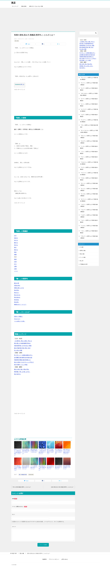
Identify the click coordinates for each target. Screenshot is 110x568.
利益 (26, 364)
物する (16, 249)
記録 (15, 268)
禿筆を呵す (17, 285)
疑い (22, 369)
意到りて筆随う (18, 316)
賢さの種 (16, 40)
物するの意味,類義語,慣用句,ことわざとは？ (58, 467)
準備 (15, 360)
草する (16, 245)
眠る (15, 348)
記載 (15, 266)
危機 (17, 357)
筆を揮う (16, 302)
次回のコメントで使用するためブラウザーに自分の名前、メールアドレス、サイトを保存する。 (38, 521)
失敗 (28, 357)
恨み (25, 369)
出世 (31, 357)
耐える (29, 360)
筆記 (15, 252)
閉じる (22, 84)
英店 (13, 2)
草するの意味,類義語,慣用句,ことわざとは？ (50, 467)
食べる (21, 345)
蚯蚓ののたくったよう (20, 304)
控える (16, 240)
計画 (19, 357)
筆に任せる (17, 295)
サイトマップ (15, 6)
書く (26, 341)
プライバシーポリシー (54, 559)
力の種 (81, 247)
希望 (15, 371)
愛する (16, 369)
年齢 (18, 348)
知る (29, 343)
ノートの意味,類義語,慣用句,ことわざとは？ (34, 467)
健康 (25, 343)
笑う (19, 374)
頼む (19, 362)
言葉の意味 (23, 6)
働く (26, 348)
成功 (24, 360)
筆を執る (16, 299)
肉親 (30, 345)
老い (19, 341)
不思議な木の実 (83, 264)
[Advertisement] (55, 19)
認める (16, 238)
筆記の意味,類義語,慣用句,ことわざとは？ (66, 467)
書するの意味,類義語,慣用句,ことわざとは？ (25, 467)
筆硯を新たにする (19, 288)
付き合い (26, 345)
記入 (15, 264)
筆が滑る (16, 290)
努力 (15, 364)
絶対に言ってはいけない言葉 (36, 6)
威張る (28, 355)
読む (18, 350)
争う (15, 355)
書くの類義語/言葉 (23, 474)
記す (15, 235)
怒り (19, 369)
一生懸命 (23, 355)
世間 (18, 345)
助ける (16, 362)
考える (30, 341)
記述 (15, 261)
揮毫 (15, 254)
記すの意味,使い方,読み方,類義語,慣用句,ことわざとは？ (17, 467)
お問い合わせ (64, 559)
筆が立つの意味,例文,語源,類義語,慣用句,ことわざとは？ (50, 451)
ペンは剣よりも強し (19, 321)
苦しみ (21, 371)
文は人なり (17, 318)
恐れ (28, 369)
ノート (16, 271)
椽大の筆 (16, 283)
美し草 (81, 260)
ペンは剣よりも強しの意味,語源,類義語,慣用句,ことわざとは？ (42, 451)
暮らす (19, 343)
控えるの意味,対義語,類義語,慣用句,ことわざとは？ (25, 451)
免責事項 (44, 559)
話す (29, 348)
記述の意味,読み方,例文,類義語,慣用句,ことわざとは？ (42, 467)
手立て (32, 362)
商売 (18, 360)
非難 (18, 364)
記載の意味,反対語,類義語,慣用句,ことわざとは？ (34, 451)
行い (31, 355)
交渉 (25, 357)
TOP (14, 553)
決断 (22, 357)
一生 (15, 341)
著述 (15, 259)
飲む (24, 348)
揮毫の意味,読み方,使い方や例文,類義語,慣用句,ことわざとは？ (66, 451)
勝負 (21, 360)
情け (15, 374)
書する (16, 242)
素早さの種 (82, 250)
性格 (15, 345)
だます (23, 362)
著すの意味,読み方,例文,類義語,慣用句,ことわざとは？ (58, 451)
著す (15, 247)
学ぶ (15, 350)
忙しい (19, 355)
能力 (21, 348)
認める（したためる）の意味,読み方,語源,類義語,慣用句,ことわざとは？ (18, 452)
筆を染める (17, 297)
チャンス (27, 362)
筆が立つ (16, 292)
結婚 (22, 343)
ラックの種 (82, 257)
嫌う (18, 371)
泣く (29, 371)
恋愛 (21, 350)
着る (15, 343)
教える (23, 341)
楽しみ (25, 371)
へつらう (22, 364)
